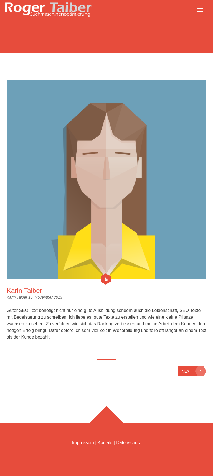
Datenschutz (128, 442)
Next (193, 371)
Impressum (83, 442)
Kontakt (105, 442)
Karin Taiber (24, 290)
